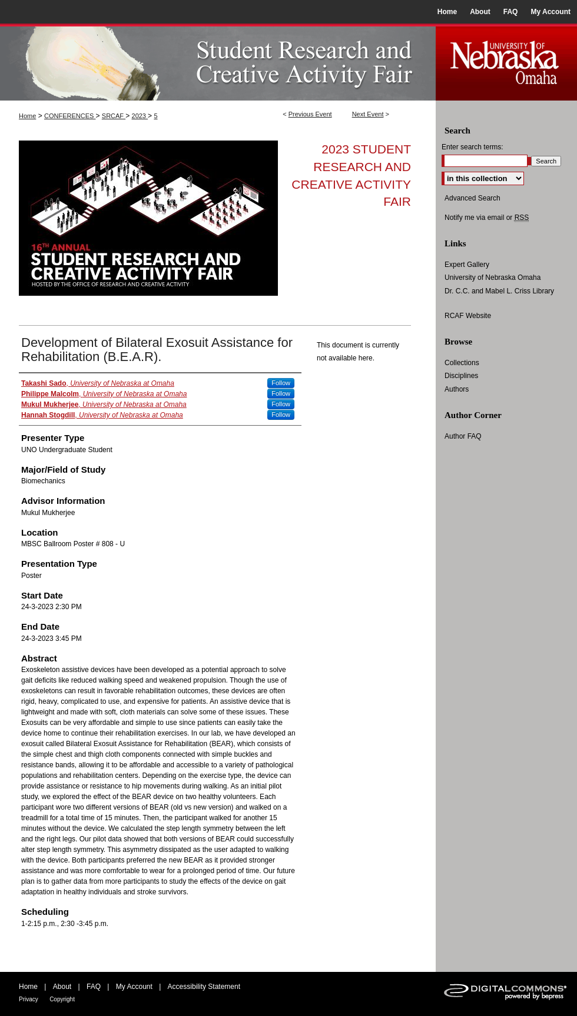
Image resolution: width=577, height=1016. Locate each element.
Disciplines (461, 376)
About (62, 986)
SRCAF (113, 115)
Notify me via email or (487, 217)
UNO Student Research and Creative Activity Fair (218, 62)
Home (27, 115)
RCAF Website (468, 316)
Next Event (368, 114)
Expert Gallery (467, 264)
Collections (462, 363)
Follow (280, 382)
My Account (134, 986)
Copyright (62, 999)
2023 (140, 115)
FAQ (94, 986)
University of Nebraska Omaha (492, 277)
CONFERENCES (69, 115)
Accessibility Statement (204, 986)
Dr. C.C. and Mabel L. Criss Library (499, 291)
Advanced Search (472, 198)
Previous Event (310, 114)
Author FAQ (463, 436)
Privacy (28, 999)
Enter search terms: (472, 147)
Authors (457, 389)
